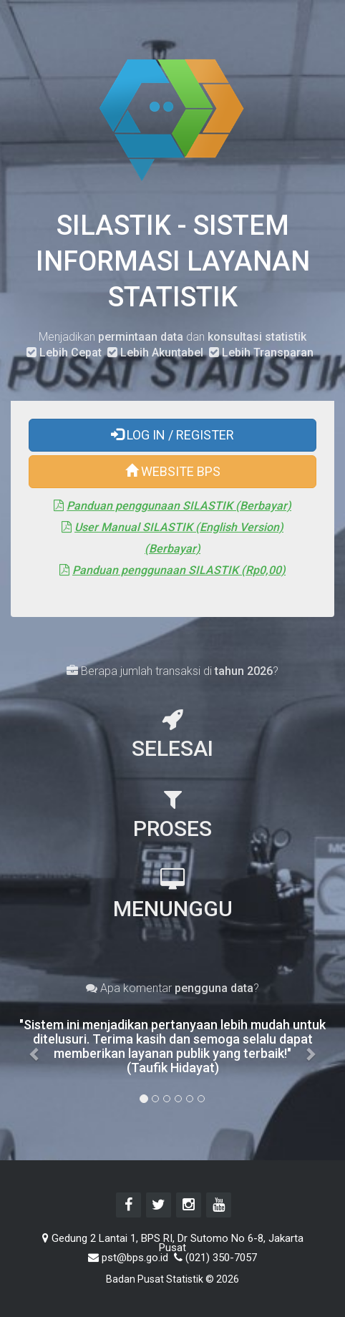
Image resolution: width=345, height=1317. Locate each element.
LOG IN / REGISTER (172, 436)
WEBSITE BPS (172, 472)
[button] (35, 1046)
